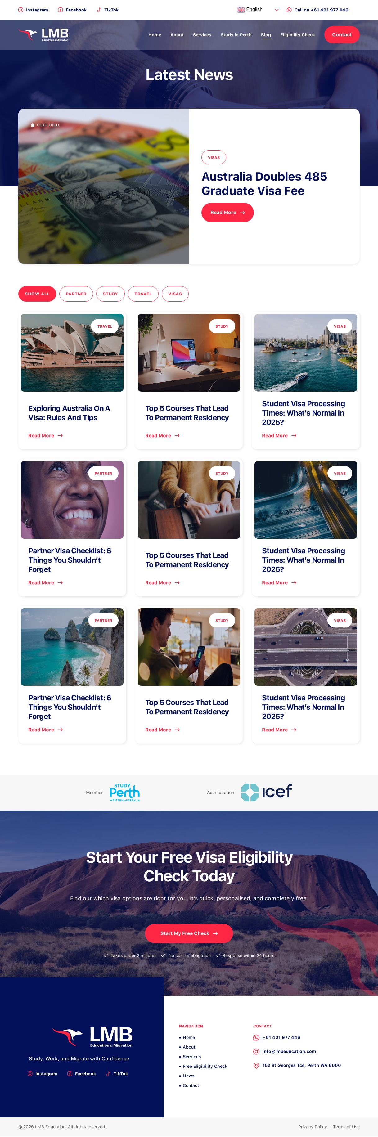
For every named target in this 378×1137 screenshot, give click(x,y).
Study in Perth (236, 34)
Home (154, 34)
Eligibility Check (297, 34)
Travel (145, 293)
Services (202, 34)
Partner (77, 293)
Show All (37, 293)
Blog (266, 34)
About (177, 34)
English (250, 10)
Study (112, 293)
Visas (177, 293)
